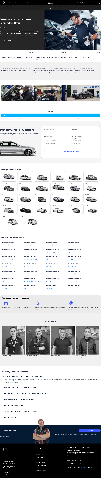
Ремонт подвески (41, 463)
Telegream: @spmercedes (9, 466)
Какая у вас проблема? (49, 142)
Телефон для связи (75, 142)
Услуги (10, 2)
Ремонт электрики (41, 469)
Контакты (29, 2)
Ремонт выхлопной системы (44, 466)
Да (46, 136)
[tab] (50, 375)
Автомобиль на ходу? (49, 134)
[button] (2, 91)
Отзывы (23, 2)
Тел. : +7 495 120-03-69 (9, 462)
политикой (85, 465)
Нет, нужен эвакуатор (51, 138)
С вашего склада (77, 138)
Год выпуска (74, 127)
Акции (16, 2)
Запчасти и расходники (76, 134)
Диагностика (39, 453)
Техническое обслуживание (43, 450)
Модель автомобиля (49, 127)
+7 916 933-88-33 (10, 464)
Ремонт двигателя (41, 455)
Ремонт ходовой (40, 461)
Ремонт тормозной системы (43, 458)
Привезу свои (76, 136)
